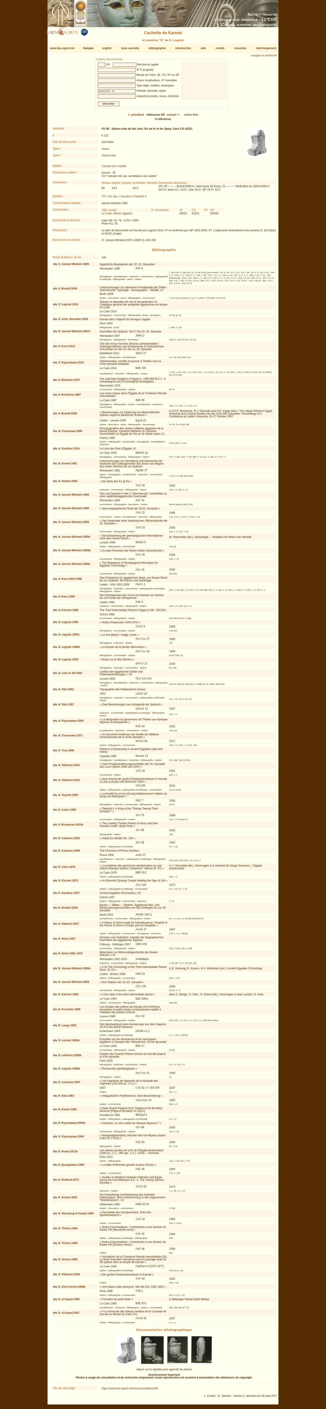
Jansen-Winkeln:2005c (76, 538)
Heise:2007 (68, 940)
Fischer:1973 (69, 882)
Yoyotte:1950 (69, 796)
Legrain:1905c (70, 636)
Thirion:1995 (69, 1245)
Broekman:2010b (72, 826)
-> (173, 116)
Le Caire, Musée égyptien (117, 215)
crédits (220, 48)
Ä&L (138, 571)
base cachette (130, 48)
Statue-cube (108, 157)
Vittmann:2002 (70, 1276)
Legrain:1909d (70, 1070)
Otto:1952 (67, 691)
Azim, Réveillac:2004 (74, 320)
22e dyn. (113, 198)
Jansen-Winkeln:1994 (75, 496)
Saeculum (142, 1101)
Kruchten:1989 (70, 1011)
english (107, 48)
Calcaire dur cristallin (114, 168)
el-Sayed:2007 (70, 1314)
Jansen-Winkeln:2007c (76, 333)
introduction (183, 48)
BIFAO (140, 665)
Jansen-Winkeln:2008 (75, 983)
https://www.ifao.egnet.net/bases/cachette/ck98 (129, 1390)
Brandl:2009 (69, 415)
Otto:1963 (67, 1097)
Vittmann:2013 (70, 781)
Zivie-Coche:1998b (73, 1288)
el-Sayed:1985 (70, 1300)
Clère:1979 (68, 868)
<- (136, 116)
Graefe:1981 (69, 465)
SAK (138, 487)
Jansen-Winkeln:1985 (75, 265)
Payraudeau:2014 (72, 364)
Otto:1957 (67, 706)
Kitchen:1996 (69, 612)
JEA (138, 817)
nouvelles (240, 48)
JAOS (139, 1188)
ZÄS (138, 886)
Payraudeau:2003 (72, 722)
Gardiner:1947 (70, 894)
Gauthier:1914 (70, 450)
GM (138, 787)
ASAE (139, 628)
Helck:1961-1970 (71, 955)
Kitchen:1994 (69, 996)
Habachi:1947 (70, 925)
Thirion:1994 (69, 1230)
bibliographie (157, 48)
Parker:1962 (69, 1111)
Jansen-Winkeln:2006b (76, 552)
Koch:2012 (68, 348)
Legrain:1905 (69, 624)
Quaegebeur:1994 (72, 1166)
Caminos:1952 (70, 840)
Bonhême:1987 (71, 396)
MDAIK (140, 710)
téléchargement (266, 48)
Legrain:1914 (69, 306)
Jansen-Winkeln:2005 (75, 523)
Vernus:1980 (69, 1261)
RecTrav (141, 640)
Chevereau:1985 (71, 433)
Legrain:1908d (70, 648)
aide (203, 48)
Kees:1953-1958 (71, 580)
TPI (103, 198)
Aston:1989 (68, 811)
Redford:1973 (70, 1181)
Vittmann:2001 (70, 767)
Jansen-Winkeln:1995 (75, 510)
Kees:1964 (68, 598)
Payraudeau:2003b (73, 1124)
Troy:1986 (67, 752)
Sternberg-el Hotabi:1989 (77, 1215)
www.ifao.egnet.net (62, 48)
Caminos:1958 (70, 852)
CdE (138, 1089)
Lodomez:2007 (70, 1084)
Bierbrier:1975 (70, 381)
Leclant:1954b (70, 1042)
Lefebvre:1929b (71, 1057)
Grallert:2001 (69, 909)
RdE (138, 728)
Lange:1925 (68, 1027)
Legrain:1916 (69, 661)
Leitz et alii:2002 (71, 674)
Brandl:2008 (69, 290)
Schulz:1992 (69, 1199)
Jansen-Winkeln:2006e (76, 970)
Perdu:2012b (69, 1153)
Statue (105, 150)
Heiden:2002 (69, 483)
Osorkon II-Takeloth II (133, 198)
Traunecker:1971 (72, 737)
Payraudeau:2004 (72, 1138)
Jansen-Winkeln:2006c (76, 565)
